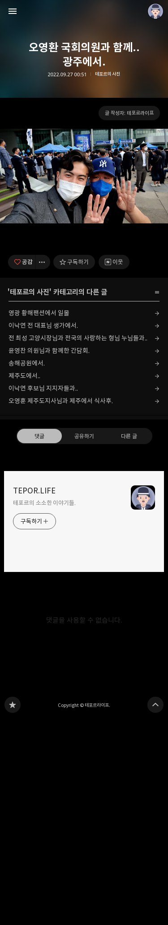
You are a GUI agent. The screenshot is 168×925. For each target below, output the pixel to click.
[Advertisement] (84, 227)
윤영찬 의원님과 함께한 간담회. (49, 555)
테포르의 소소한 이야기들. (44, 707)
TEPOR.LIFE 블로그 (12, 910)
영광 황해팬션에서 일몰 (39, 518)
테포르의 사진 (107, 74)
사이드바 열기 (12, 11)
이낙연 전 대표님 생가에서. (43, 530)
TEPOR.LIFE (34, 695)
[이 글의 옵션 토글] (43, 466)
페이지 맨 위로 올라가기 (155, 910)
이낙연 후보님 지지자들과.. (43, 593)
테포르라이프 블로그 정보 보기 (155, 11)
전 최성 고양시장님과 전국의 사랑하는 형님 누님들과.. (78, 543)
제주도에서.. (24, 580)
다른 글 (129, 640)
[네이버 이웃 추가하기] (114, 466)
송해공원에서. (27, 568)
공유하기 (84, 640)
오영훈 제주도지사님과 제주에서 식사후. (61, 606)
